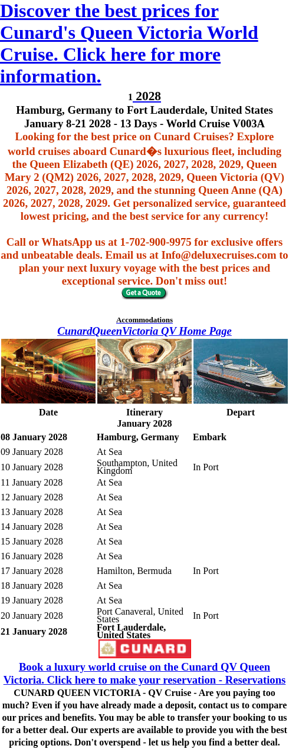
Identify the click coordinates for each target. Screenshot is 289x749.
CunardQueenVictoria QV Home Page (144, 331)
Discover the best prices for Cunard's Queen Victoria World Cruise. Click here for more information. (129, 43)
